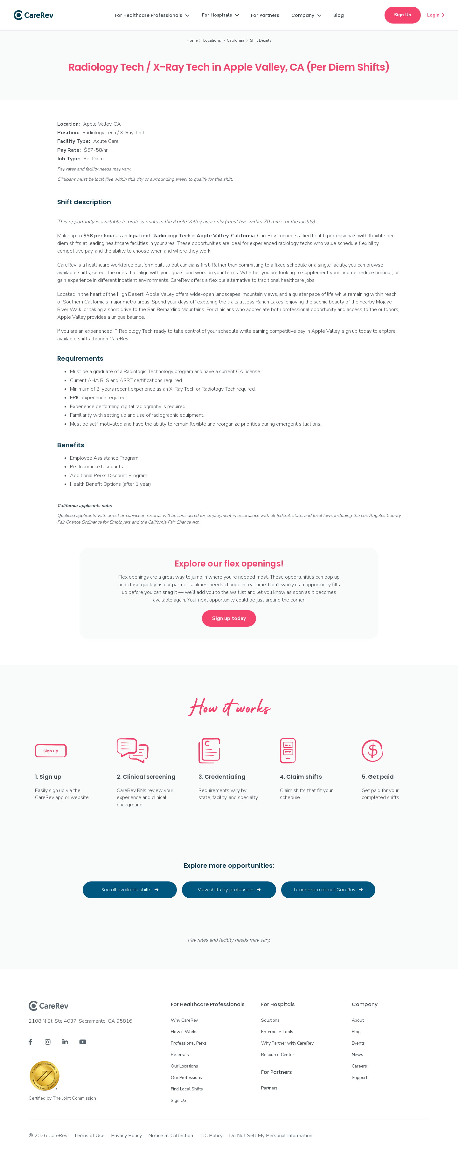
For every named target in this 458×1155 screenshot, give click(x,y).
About (358, 1020)
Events (358, 1043)
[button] (152, 15)
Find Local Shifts (187, 1089)
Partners (269, 1088)
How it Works (184, 1032)
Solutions (270, 1020)
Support (359, 1078)
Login (435, 14)
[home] (33, 15)
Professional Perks (189, 1043)
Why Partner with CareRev (287, 1043)
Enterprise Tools (277, 1032)
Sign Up (402, 15)
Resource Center (277, 1055)
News (357, 1055)
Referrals (180, 1055)
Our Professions (186, 1078)
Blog (356, 1032)
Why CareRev (184, 1020)
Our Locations (184, 1066)
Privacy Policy (126, 1135)
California (235, 40)
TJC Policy (211, 1135)
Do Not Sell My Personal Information (270, 1135)
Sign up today (229, 618)
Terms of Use (89, 1135)
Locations (212, 40)
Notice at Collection (170, 1135)
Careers (359, 1066)
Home (192, 40)
